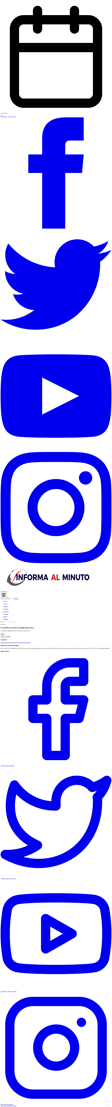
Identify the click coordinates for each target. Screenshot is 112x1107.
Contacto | (4, 116)
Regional (6, 619)
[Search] (7, 599)
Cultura (5, 604)
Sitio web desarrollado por (8, 1105)
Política (5, 616)
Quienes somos (12, 116)
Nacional (6, 614)
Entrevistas (6, 611)
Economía (6, 609)
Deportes (6, 606)
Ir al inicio (8, 636)
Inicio (5, 601)
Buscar (16, 598)
